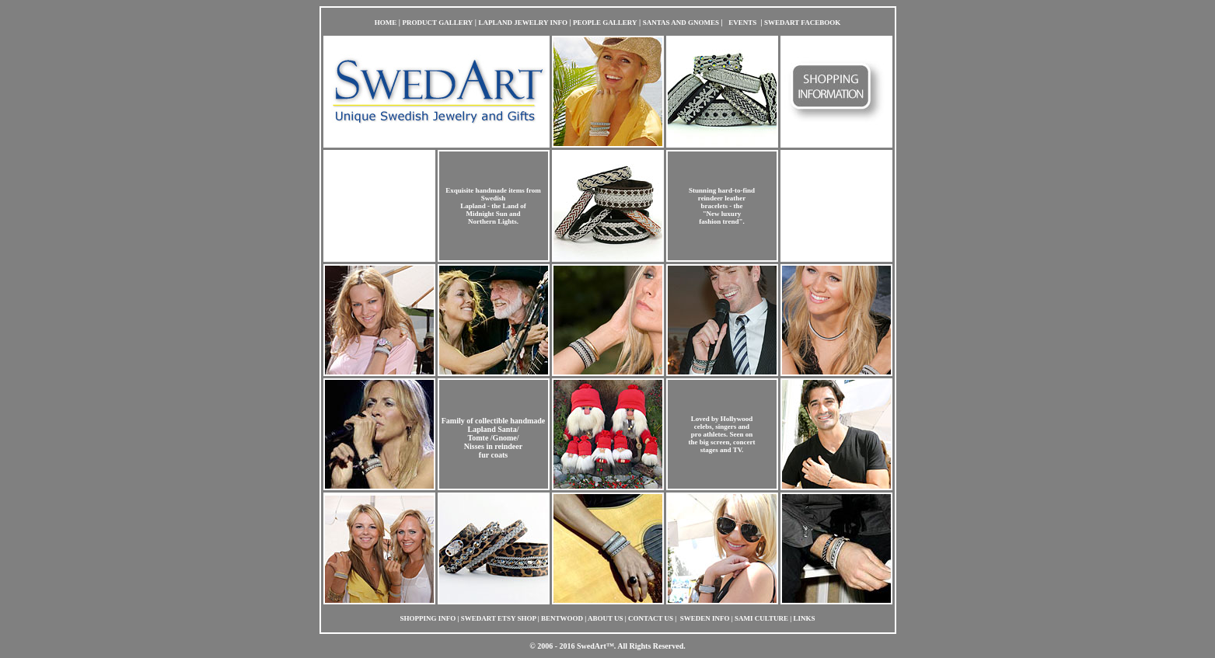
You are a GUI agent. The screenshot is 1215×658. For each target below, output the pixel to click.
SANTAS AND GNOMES (681, 22)
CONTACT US (651, 618)
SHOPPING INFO (428, 618)
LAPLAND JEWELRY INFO (523, 22)
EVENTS (742, 22)
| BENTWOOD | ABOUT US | (582, 618)
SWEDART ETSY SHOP (498, 618)
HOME (386, 22)
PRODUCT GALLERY (438, 22)
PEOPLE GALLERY (605, 22)
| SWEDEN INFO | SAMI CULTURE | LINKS (745, 618)
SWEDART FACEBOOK (802, 22)
